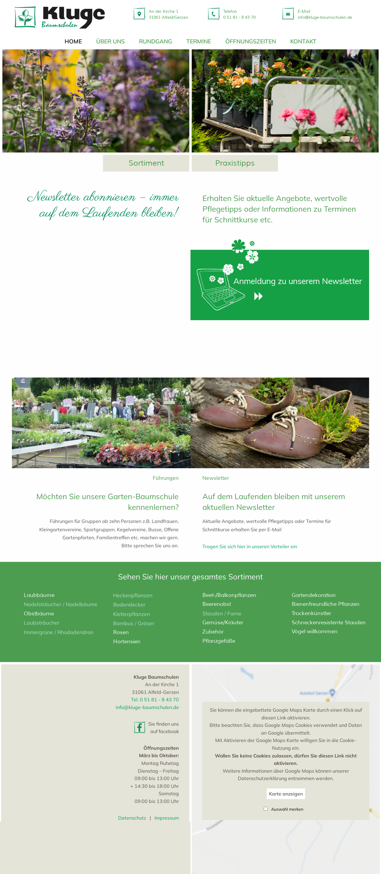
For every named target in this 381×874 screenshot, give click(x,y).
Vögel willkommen (315, 631)
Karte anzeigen (286, 794)
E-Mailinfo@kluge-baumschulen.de (325, 14)
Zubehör (213, 631)
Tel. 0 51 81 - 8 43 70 (155, 700)
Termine (198, 41)
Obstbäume (39, 613)
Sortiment (146, 163)
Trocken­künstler (311, 613)
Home (73, 41)
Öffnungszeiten (250, 41)
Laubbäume (39, 595)
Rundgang (155, 41)
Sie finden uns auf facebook (163, 728)
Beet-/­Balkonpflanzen (229, 595)
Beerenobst (216, 604)
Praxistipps (235, 163)
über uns (110, 41)
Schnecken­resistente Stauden (329, 622)
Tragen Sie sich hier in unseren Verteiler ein (249, 546)
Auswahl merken (287, 809)
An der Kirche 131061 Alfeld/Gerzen (168, 14)
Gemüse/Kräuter (222, 623)
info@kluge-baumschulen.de (147, 707)
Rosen (121, 632)
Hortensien (126, 641)
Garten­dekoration (314, 595)
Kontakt (303, 41)
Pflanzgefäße (218, 641)
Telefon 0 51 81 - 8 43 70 (239, 14)
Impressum (166, 818)
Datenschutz (132, 818)
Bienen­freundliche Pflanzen (326, 604)
